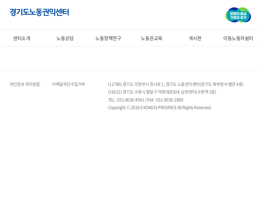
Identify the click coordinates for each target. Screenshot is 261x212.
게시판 (195, 38)
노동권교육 (151, 38)
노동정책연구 (108, 38)
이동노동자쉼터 (238, 38)
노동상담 (65, 38)
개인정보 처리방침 (24, 84)
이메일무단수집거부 (68, 84)
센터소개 (21, 38)
